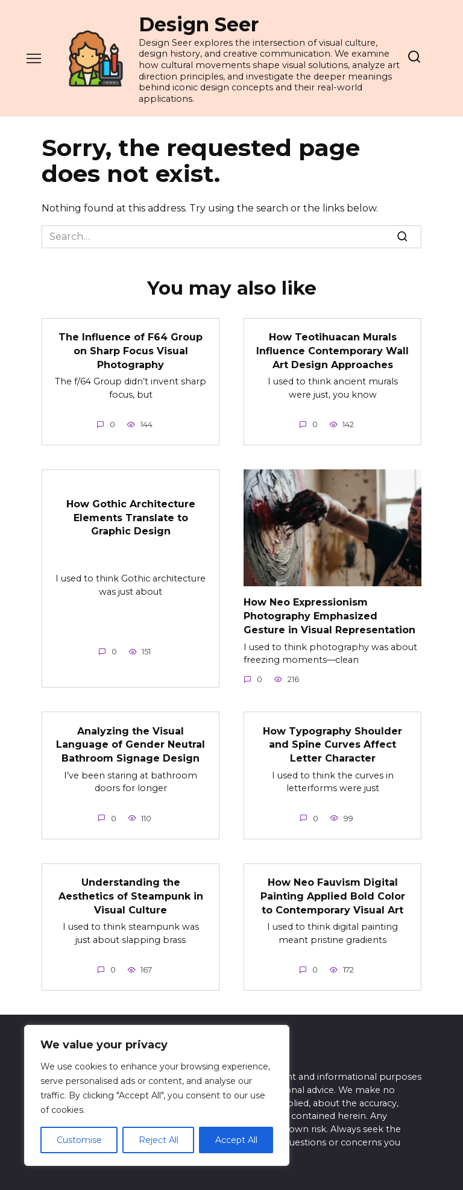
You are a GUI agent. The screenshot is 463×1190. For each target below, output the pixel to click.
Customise (79, 1140)
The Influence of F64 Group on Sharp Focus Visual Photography (130, 350)
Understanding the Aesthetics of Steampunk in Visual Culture (130, 894)
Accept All (236, 1140)
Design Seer (199, 24)
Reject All (158, 1140)
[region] (156, 1095)
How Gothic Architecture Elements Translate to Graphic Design (130, 517)
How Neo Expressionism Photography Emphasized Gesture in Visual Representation (329, 615)
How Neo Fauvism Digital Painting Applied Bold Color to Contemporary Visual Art (332, 894)
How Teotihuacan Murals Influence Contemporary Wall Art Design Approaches (332, 350)
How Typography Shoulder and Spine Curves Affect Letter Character (332, 743)
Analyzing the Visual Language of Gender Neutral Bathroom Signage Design (130, 743)
